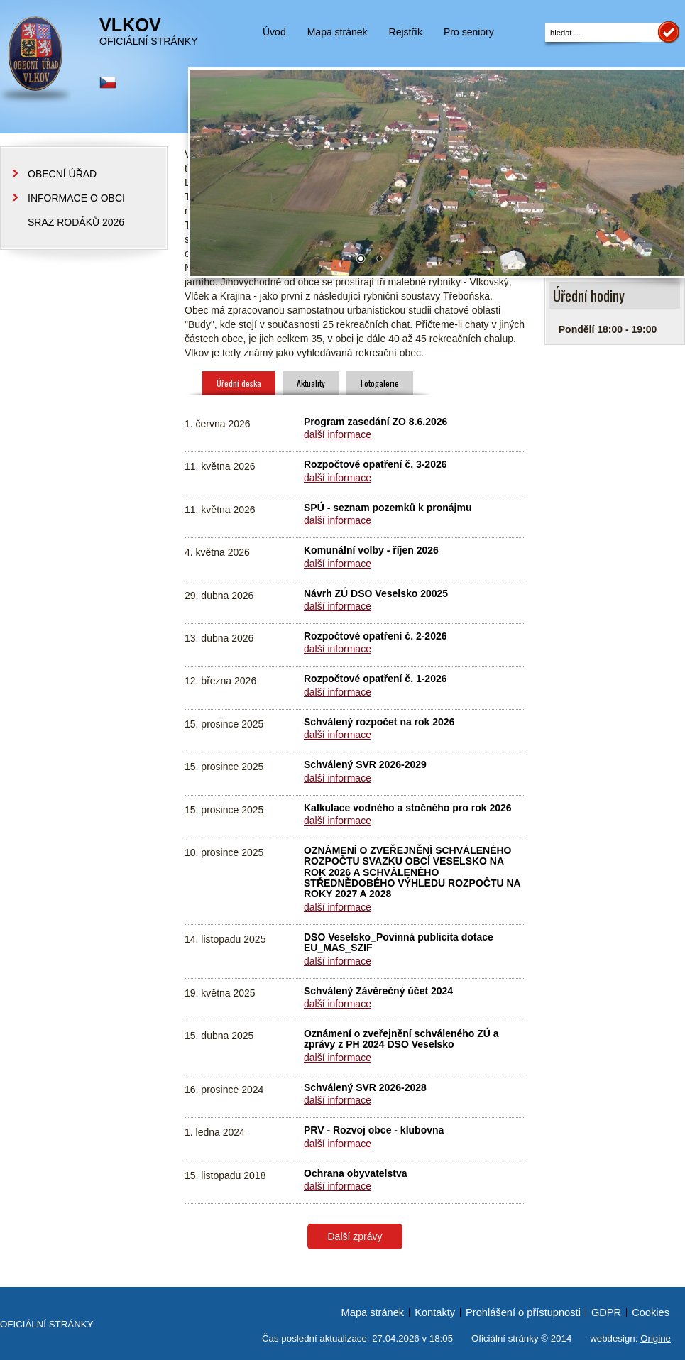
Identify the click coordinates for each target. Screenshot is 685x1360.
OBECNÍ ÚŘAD (62, 174)
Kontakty (435, 1312)
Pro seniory (469, 32)
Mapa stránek (337, 32)
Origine (655, 1338)
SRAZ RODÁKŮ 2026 (76, 222)
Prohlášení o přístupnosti (523, 1312)
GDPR (606, 1312)
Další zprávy (354, 1236)
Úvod (274, 32)
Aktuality (311, 383)
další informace (337, 434)
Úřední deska (239, 383)
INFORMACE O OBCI (76, 198)
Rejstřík (405, 32)
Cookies (650, 1312)
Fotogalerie (380, 383)
